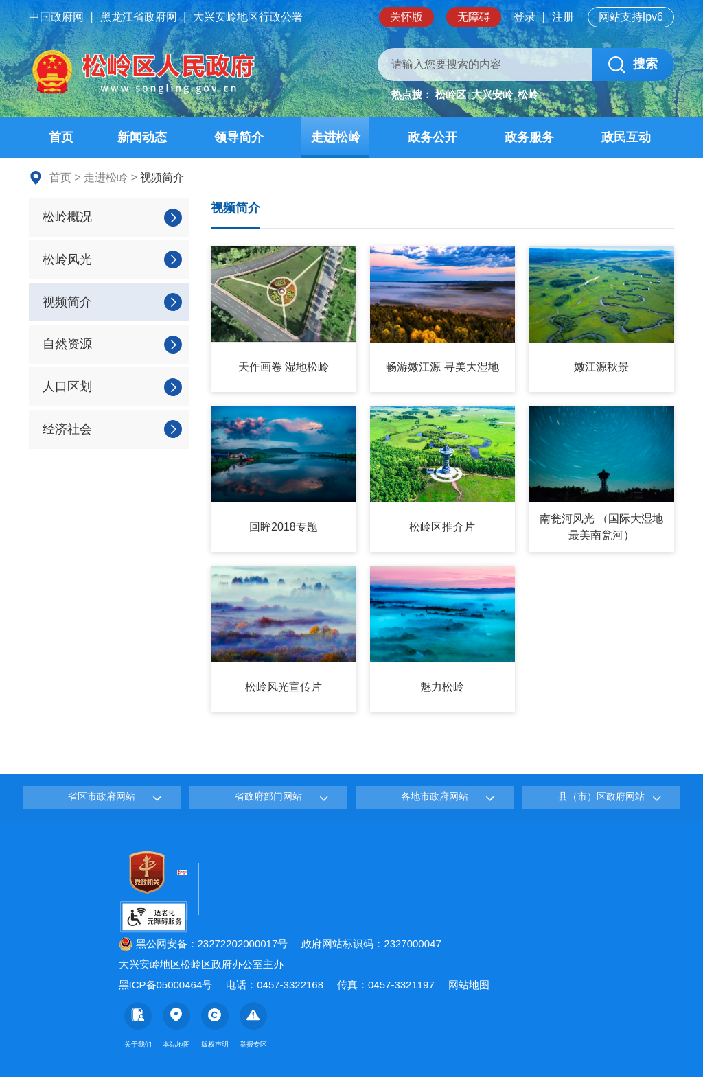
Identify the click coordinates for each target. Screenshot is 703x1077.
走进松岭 (106, 177)
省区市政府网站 (101, 796)
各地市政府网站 (434, 796)
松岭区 (450, 94)
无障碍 (473, 17)
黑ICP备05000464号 (166, 985)
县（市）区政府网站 (601, 796)
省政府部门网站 (268, 796)
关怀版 (406, 17)
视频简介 (235, 208)
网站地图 (468, 985)
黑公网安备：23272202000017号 (203, 943)
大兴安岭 (492, 94)
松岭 (528, 94)
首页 (60, 177)
